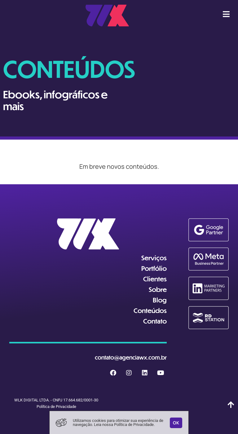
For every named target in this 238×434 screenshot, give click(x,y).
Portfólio (154, 268)
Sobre (158, 289)
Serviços (154, 258)
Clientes (155, 279)
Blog (160, 300)
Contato (155, 321)
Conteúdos (150, 310)
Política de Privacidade (56, 406)
